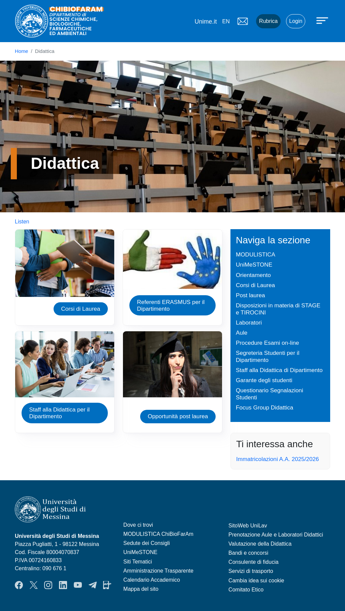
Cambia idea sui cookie (256, 580)
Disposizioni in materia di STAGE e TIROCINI (278, 309)
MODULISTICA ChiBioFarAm (158, 534)
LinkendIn (63, 585)
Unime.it (205, 21)
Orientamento (253, 275)
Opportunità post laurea (178, 416)
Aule (241, 332)
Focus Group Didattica (264, 407)
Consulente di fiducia (253, 562)
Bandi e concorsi (248, 553)
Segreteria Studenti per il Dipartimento (267, 356)
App (107, 585)
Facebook (19, 585)
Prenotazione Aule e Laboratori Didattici (275, 535)
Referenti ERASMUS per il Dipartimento (171, 305)
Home (21, 51)
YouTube (78, 585)
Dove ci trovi (138, 525)
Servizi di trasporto (250, 571)
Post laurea (250, 295)
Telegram (93, 585)
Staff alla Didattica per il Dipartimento (59, 413)
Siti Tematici (137, 561)
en (225, 21)
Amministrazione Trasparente (158, 571)
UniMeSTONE (254, 264)
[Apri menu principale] (323, 20)
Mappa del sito (140, 589)
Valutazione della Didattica (259, 544)
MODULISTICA (255, 254)
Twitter (34, 585)
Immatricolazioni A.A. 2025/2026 (277, 459)
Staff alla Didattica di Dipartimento (279, 370)
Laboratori (249, 322)
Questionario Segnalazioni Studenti (269, 394)
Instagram (48, 585)
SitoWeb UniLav (247, 525)
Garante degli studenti (264, 380)
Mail (242, 21)
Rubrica (268, 21)
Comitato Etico (245, 589)
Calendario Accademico (151, 580)
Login (295, 21)
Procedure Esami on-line (267, 342)
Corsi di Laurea (80, 308)
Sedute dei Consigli (146, 543)
